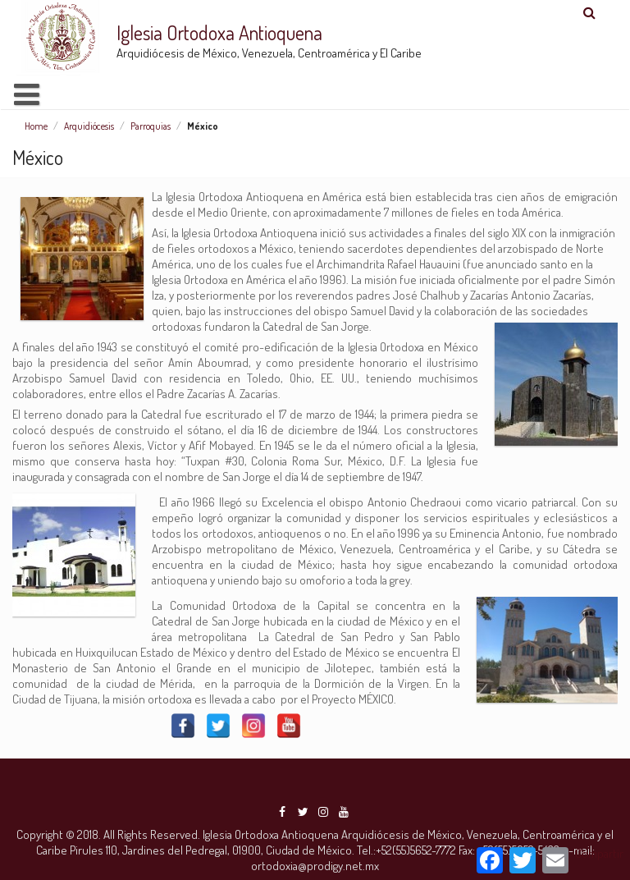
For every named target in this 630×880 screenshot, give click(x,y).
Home (36, 126)
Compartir (599, 853)
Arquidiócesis (89, 126)
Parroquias (150, 126)
